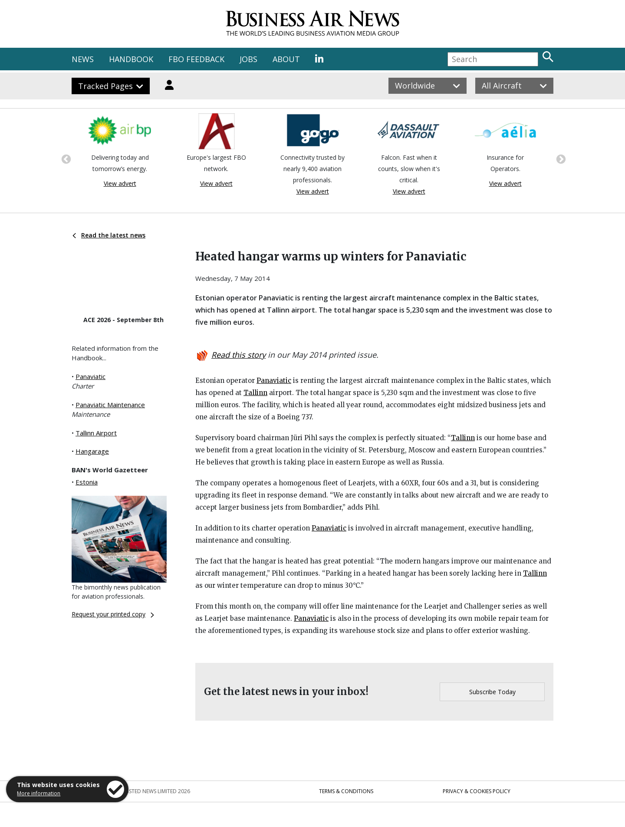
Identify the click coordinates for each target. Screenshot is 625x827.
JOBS (248, 59)
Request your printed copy (113, 614)
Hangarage (92, 451)
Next (560, 158)
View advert (120, 183)
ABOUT (286, 59)
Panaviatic (90, 376)
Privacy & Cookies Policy (476, 791)
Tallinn (255, 393)
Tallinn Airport (96, 432)
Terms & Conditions (346, 791)
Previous (65, 158)
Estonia (87, 482)
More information (38, 793)
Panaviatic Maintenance (110, 404)
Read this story (238, 354)
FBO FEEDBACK (196, 59)
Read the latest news (108, 235)
